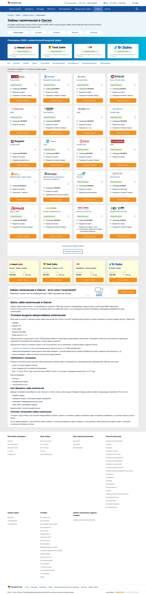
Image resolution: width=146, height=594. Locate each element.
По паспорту (44, 564)
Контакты (43, 587)
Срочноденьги (48, 112)
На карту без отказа (113, 454)
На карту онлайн (112, 451)
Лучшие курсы (70, 3)
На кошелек (110, 484)
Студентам (11, 454)
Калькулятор (45, 517)
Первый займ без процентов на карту (119, 471)
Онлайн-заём (114, 112)
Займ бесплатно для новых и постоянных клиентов (53, 178)
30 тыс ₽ (57, 32)
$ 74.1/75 (81, 3)
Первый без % (45, 534)
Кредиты (29, 9)
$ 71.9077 (113, 3)
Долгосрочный (45, 441)
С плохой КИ (44, 63)
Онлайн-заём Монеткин (51, 211)
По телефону (44, 574)
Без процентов (73, 63)
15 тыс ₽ (38, 32)
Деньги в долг (115, 177)
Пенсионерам (105, 63)
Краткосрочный (46, 454)
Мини (42, 577)
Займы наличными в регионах (84, 520)
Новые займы (45, 554)
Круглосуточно (45, 557)
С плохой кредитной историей (51, 550)
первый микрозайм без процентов (24, 309)
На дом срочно (111, 487)
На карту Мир (111, 500)
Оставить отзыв (127, 292)
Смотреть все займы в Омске (73, 246)
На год (42, 451)
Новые (34, 63)
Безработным (13, 448)
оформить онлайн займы (51, 392)
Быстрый (76, 441)
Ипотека (51, 9)
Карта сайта (93, 587)
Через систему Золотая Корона (117, 494)
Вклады (40, 9)
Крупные (11, 517)
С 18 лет (10, 451)
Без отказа (44, 531)
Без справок (44, 521)
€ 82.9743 (121, 3)
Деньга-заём (14, 211)
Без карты (109, 474)
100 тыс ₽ (93, 32)
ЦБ (106, 3)
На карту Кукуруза (112, 504)
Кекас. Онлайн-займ (117, 80)
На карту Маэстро (112, 497)
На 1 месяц (44, 444)
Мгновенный (77, 448)
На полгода (44, 448)
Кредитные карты (83, 9)
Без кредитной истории (48, 524)
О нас (27, 587)
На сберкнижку (111, 507)
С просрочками (46, 567)
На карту (16, 63)
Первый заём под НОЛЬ (118, 211)
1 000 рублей (12, 521)
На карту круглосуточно (114, 467)
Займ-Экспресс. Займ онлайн (20, 177)
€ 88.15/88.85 (92, 3)
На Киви (109, 481)
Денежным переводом (114, 441)
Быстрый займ (81, 80)
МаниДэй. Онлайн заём (51, 80)
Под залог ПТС (45, 537)
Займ (12, 112)
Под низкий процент (89, 63)
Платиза (79, 177)
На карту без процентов (114, 457)
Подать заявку (123, 165)
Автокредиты (65, 9)
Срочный (76, 444)
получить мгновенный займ (23, 348)
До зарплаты (45, 540)
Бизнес (10, 441)
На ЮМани (110, 477)
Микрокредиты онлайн (48, 547)
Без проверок (45, 544)
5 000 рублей (12, 524)
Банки (107, 9)
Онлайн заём (81, 145)
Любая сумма (18, 32)
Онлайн (26, 63)
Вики (51, 587)
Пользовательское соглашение (66, 587)
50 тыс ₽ (75, 32)
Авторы (84, 587)
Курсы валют (15, 9)
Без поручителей (59, 63)
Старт (45, 145)
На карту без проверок (114, 461)
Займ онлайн (14, 80)
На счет (108, 491)
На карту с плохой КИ (113, 464)
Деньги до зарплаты (83, 211)
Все (9, 63)
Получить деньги (23, 100)
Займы (98, 9)
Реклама (34, 587)
